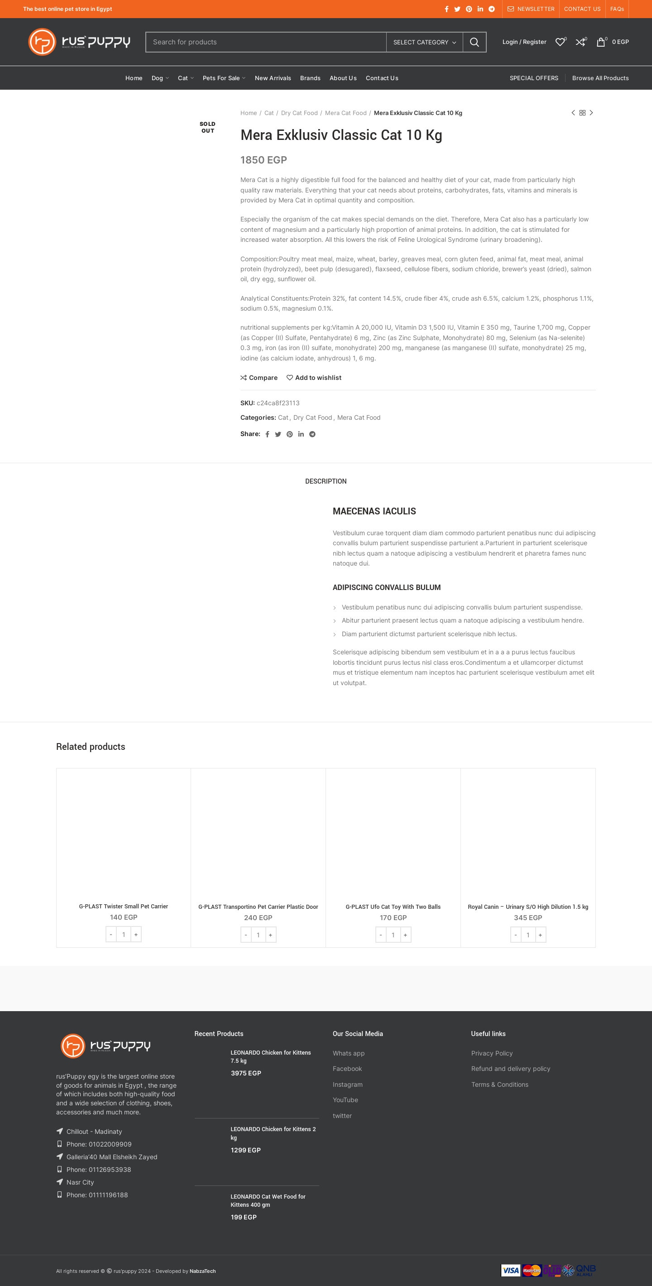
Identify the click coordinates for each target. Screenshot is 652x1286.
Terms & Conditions (499, 1084)
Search (474, 42)
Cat (269, 112)
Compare (263, 377)
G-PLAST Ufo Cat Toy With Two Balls (393, 907)
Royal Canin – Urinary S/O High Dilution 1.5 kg (528, 907)
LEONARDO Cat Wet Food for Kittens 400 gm (268, 1201)
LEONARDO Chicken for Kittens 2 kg (273, 1133)
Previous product (573, 113)
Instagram (348, 1084)
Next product (591, 113)
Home (248, 112)
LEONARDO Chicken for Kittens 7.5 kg (271, 1057)
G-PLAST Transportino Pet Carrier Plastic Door (258, 907)
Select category (421, 42)
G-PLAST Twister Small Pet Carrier (123, 906)
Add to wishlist (318, 377)
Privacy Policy (492, 1053)
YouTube (345, 1100)
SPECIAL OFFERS (534, 78)
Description (326, 481)
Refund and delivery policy (511, 1068)
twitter (342, 1115)
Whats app (349, 1053)
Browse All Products (600, 78)
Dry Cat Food (299, 112)
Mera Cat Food (346, 112)
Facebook (347, 1068)
